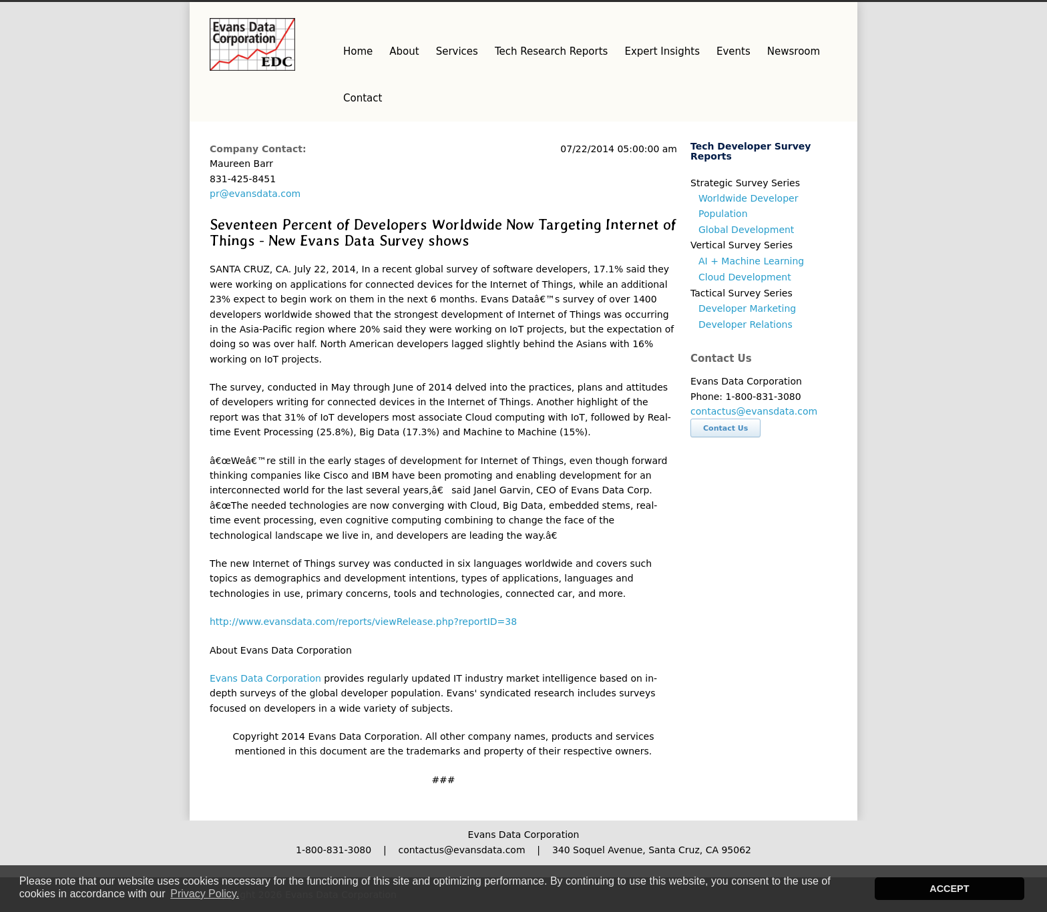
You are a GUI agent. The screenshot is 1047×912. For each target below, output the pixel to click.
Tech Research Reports (551, 51)
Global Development (746, 229)
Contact (362, 98)
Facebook (797, 15)
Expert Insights (662, 51)
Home (358, 51)
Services (457, 51)
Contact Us (725, 428)
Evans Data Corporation (265, 678)
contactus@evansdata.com (753, 411)
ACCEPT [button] (949, 888)
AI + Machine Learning (751, 261)
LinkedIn (824, 15)
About (404, 51)
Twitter (770, 15)
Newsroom (793, 51)
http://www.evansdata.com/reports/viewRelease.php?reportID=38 (363, 621)
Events (733, 51)
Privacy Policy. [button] (204, 893)
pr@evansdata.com (255, 193)
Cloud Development (744, 277)
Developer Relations (745, 324)
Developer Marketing (747, 308)
